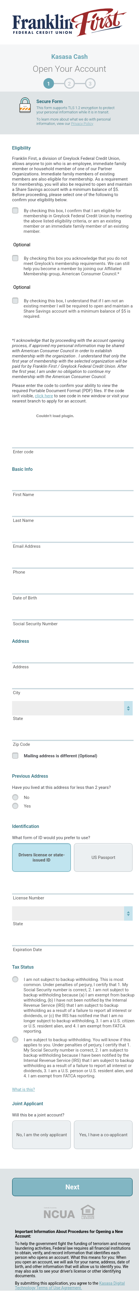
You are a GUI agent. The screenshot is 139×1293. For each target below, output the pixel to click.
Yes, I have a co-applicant (103, 1134)
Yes (27, 806)
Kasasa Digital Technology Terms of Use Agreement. (70, 1285)
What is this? (23, 1089)
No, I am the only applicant (41, 1134)
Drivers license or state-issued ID (41, 857)
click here (44, 395)
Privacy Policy (82, 123)
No (26, 797)
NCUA (59, 1212)
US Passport (103, 857)
